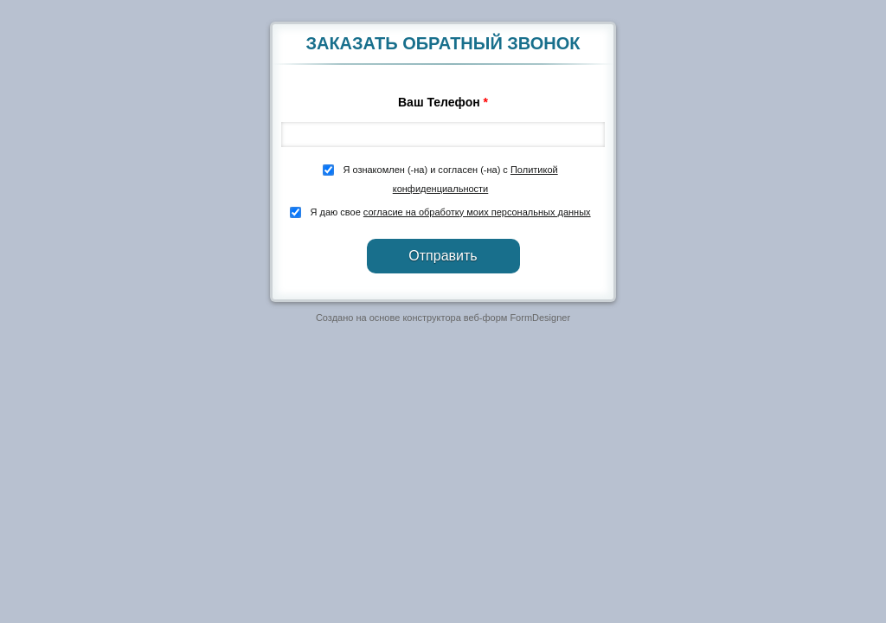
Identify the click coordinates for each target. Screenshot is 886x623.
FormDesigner (540, 317)
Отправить (442, 255)
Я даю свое (448, 212)
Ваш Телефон (443, 102)
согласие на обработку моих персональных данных (477, 212)
